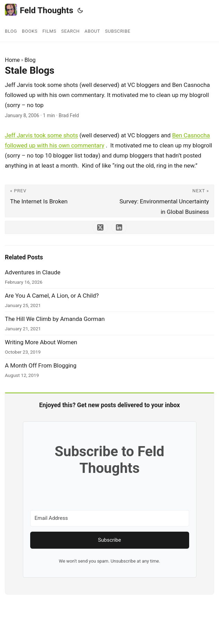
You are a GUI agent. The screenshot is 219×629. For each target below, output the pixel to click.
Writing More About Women (41, 342)
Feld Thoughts (39, 10)
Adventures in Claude (32, 272)
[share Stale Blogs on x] (100, 227)
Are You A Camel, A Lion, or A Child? (52, 295)
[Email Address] (109, 518)
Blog (30, 60)
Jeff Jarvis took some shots (41, 135)
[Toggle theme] (80, 10)
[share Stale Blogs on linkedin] (119, 227)
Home (12, 60)
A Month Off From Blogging (40, 365)
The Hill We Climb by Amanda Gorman (55, 318)
